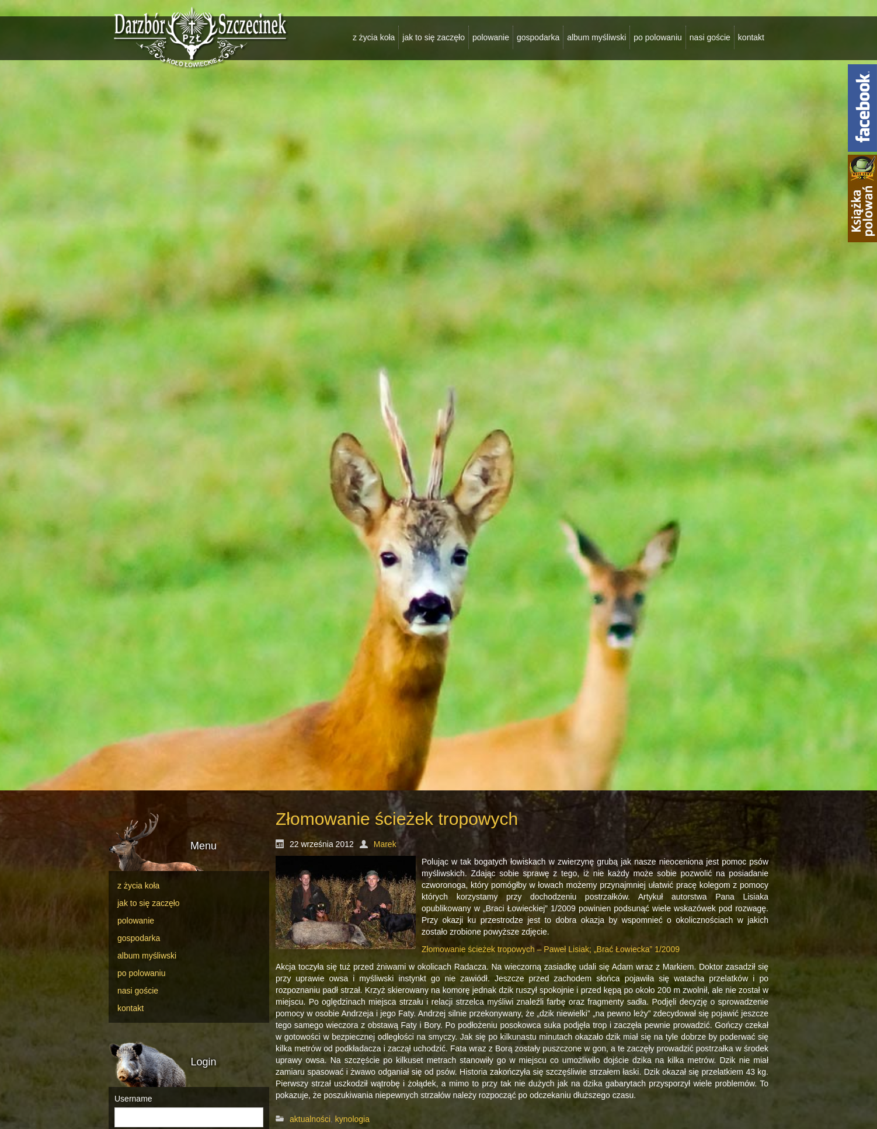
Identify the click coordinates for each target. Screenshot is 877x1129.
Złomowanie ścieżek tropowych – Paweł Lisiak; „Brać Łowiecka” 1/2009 (551, 949)
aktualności (310, 1119)
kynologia (352, 1119)
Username (133, 1098)
